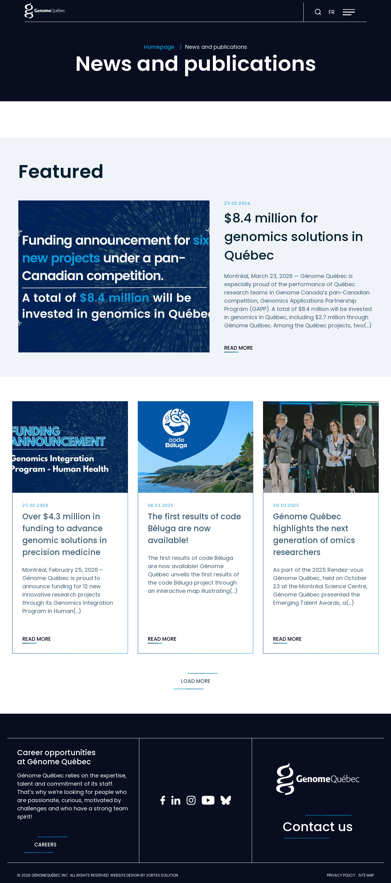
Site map (366, 875)
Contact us (317, 826)
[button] (349, 12)
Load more (195, 681)
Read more (238, 348)
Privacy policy (341, 875)
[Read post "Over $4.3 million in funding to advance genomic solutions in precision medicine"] (70, 527)
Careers (45, 845)
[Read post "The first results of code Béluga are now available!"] (196, 527)
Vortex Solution (162, 875)
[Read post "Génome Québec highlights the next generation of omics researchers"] (321, 527)
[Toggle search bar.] (318, 12)
